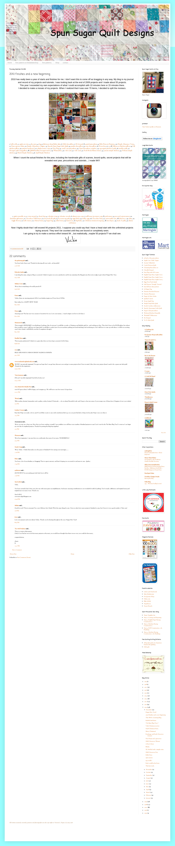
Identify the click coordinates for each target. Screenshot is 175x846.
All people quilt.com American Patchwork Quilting (153, 644)
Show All (163, 432)
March (148, 792)
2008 (145, 805)
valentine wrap (52, 216)
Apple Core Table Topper (151, 260)
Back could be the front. (153, 763)
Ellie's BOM (147, 601)
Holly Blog (148, 482)
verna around (32, 216)
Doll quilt (146, 647)
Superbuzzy (147, 604)
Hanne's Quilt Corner (151, 402)
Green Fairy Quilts (150, 392)
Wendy (17, 399)
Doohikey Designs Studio (152, 477)
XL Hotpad (147, 318)
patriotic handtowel (28, 148)
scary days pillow (90, 146)
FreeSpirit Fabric (149, 473)
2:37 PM (17, 546)
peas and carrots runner (122, 216)
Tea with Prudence (20, 529)
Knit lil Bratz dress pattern (151, 287)
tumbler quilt (123, 148)
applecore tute (24, 144)
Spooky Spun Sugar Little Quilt (58, 146)
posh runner (108, 216)
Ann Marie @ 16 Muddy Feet (23, 387)
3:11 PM (17, 429)
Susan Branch (148, 606)
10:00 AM (17, 369)
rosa (16, 350)
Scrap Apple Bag (149, 301)
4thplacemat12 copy (43, 148)
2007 (146, 807)
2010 (145, 707)
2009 (145, 802)
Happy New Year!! (151, 712)
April (147, 790)
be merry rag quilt (64, 219)
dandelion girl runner (16, 219)
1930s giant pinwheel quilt (107, 148)
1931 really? (149, 761)
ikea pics (34, 144)
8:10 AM (17, 305)
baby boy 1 (122, 219)
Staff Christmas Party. (152, 729)
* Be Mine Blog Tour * (152, 723)
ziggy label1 (76, 219)
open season (149, 758)
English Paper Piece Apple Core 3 (153, 280)
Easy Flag (56, 148)
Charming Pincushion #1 (151, 268)
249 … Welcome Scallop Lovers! (153, 484)
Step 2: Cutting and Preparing (152, 618)
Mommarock (18, 323)
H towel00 (102, 146)
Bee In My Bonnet (150, 356)
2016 (145, 690)
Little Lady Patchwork (150, 592)
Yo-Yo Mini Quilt (149, 320)
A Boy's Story (150, 744)
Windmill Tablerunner (150, 315)
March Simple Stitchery (25, 153)
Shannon (17, 435)
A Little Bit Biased (150, 376)
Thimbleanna (149, 397)
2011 (145, 704)
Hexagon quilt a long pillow (18, 151)
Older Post (131, 554)
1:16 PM (17, 511)
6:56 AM (17, 289)
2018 (145, 684)
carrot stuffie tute (110, 219)
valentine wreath (64, 216)
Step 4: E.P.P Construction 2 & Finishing (153, 629)
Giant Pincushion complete (88, 148)
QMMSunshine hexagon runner (40, 151)
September (149, 775)
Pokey (16, 459)
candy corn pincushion (69, 148)
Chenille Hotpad (149, 270)
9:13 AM (17, 355)
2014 (145, 696)
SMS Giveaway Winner (153, 741)
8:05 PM (17, 522)
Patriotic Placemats (149, 294)
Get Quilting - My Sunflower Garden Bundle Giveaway (153, 460)
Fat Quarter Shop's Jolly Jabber (153, 335)
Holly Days (149, 755)
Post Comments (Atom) (24, 557)
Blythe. (148, 747)
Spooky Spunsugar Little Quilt (153, 308)
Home (10, 63)
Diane (16, 311)
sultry (130, 219)
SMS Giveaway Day (152, 752)
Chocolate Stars (97, 219)
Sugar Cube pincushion (151, 311)
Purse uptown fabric (17, 146)
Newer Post (13, 554)
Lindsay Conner (19, 410)
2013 (145, 699)
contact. (65, 63)
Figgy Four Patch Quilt (150, 282)
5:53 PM (17, 441)
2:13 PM (17, 416)
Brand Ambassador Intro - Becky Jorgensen (153, 453)
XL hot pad (79, 144)
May (147, 787)
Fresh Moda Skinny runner (92, 151)
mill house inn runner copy (94, 216)
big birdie (79, 221)
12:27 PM (17, 392)
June (147, 784)
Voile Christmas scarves (152, 726)
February (149, 795)
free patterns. (47, 63)
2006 (145, 810)
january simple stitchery (111, 151)
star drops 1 (110, 221)
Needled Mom (19, 338)
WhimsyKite (57, 151)
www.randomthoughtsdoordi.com (24, 362)
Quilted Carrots (148, 299)
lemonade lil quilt (49, 219)
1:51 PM (17, 404)
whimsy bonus (38, 221)
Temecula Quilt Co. (150, 340)
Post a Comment (17, 550)
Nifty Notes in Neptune (107, 144)
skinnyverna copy (78, 216)
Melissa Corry (19, 284)
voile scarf (68, 151)
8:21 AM (17, 316)
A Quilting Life (149, 330)
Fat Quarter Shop (149, 597)
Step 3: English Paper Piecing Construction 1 (152, 621)
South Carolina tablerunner (152, 306)
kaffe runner (27, 221)
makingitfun (148, 451)
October (148, 772)
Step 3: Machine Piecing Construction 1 (151, 625)
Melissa (17, 506)
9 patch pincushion (91, 144)
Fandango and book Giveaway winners (154, 735)
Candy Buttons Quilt (150, 265)
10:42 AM (18, 381)
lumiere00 (69, 221)
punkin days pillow (77, 146)
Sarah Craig (18, 447)
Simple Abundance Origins (36, 146)
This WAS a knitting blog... (154, 718)
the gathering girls (20, 261)
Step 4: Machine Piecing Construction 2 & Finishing (152, 633)
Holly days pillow (68, 144)
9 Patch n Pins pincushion (151, 258)
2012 (145, 702)
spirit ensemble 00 (19, 216)
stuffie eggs (85, 219)
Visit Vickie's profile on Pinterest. (151, 127)
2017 (145, 687)
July (147, 781)
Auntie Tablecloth (149, 263)
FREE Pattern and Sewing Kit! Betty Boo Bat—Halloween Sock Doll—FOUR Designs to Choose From (155, 468)
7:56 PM (17, 476)
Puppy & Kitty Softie (150, 296)
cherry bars (42, 216)
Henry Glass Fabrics (150, 458)
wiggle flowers (16, 221)
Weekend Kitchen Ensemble (152, 313)
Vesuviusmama (19, 375)
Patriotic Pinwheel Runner (151, 292)
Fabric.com (147, 599)
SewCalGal (18, 482)
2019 (145, 682)
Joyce (16, 517)
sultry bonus (60, 221)
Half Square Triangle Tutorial (152, 284)
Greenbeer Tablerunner (33, 219)
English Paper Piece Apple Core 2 (153, 277)
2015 (145, 693)
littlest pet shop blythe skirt (51, 144)
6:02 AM (17, 278)
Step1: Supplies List (149, 615)
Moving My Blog (149, 478)
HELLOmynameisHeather (152, 465)
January (148, 798)
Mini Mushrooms (149, 594)
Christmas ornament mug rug (94, 221)
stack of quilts (121, 221)
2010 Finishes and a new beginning (156, 715)
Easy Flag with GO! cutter (151, 272)
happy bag (49, 221)
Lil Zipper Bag (148, 289)
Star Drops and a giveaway (153, 739)
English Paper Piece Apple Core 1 (153, 275)
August (148, 778)
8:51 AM (17, 332)
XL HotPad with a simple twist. (155, 749)
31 (109, 146)
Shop (57, 63)
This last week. (150, 766)
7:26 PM (17, 452)
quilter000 (18, 470)
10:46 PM (17, 499)
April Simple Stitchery (43, 153)
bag (40, 144)
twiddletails (148, 418)
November (149, 770)
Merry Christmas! (151, 731)
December (149, 710)
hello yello (14, 144)
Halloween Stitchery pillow (121, 146)
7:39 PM (17, 464)
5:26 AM (17, 266)
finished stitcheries (151, 720)
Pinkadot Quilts (19, 272)
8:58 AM (17, 344)
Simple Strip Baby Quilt (151, 303)
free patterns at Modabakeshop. (27, 63)
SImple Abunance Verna (126, 144)
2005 (145, 813)
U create (147, 371)
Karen (16, 296)
